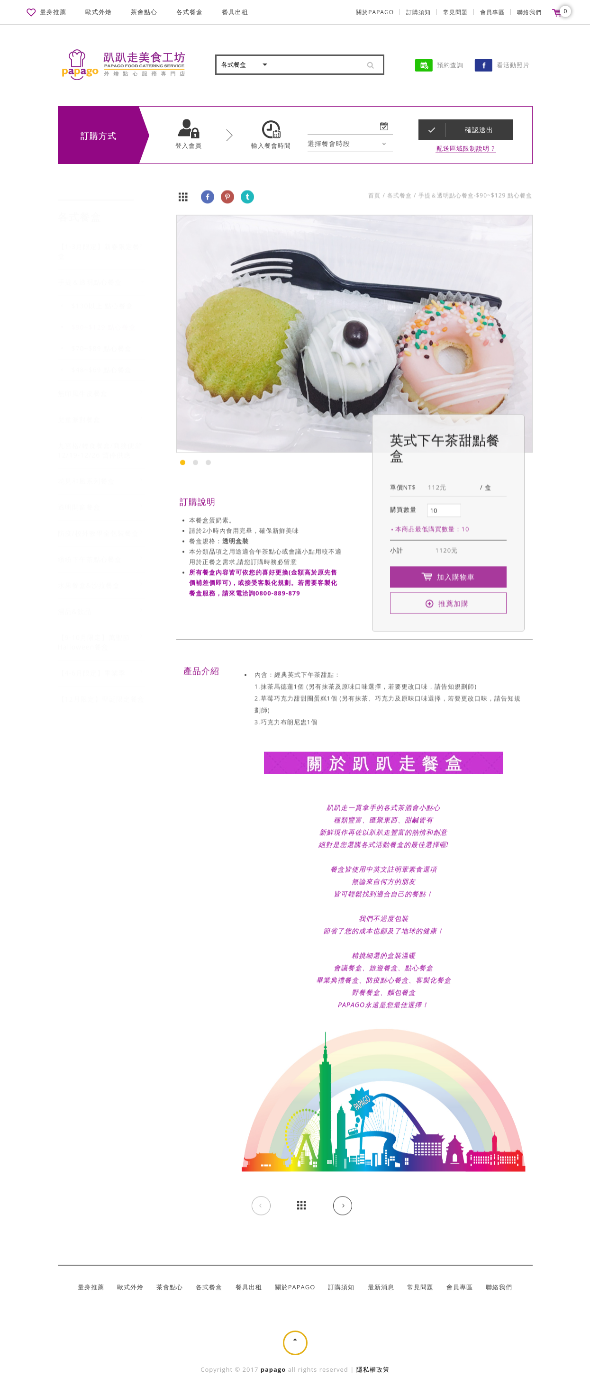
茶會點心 (144, 12)
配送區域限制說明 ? (465, 149)
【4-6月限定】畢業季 (92, 664)
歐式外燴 (98, 12)
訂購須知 (418, 12)
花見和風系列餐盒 (86, 472)
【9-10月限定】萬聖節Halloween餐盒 (94, 633)
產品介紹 (201, 671)
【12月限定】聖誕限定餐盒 (101, 690)
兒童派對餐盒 (79, 410)
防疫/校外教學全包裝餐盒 (98, 524)
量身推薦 (53, 12)
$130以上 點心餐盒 (103, 296)
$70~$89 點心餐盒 (102, 339)
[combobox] (350, 144)
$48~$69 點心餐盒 (102, 360)
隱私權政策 (373, 1369)
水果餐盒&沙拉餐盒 (89, 576)
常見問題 (455, 12)
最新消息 (381, 1287)
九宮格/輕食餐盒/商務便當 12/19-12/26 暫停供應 (100, 441)
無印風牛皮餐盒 (83, 384)
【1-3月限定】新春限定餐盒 (99, 242)
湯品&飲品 (74, 602)
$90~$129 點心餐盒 (104, 318)
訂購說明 (198, 502)
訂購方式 (99, 136)
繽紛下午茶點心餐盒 (90, 550)
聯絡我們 (529, 12)
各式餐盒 (189, 12)
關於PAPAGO (375, 12)
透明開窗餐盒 (79, 498)
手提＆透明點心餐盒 (90, 273)
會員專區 (492, 12)
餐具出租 (235, 12)
